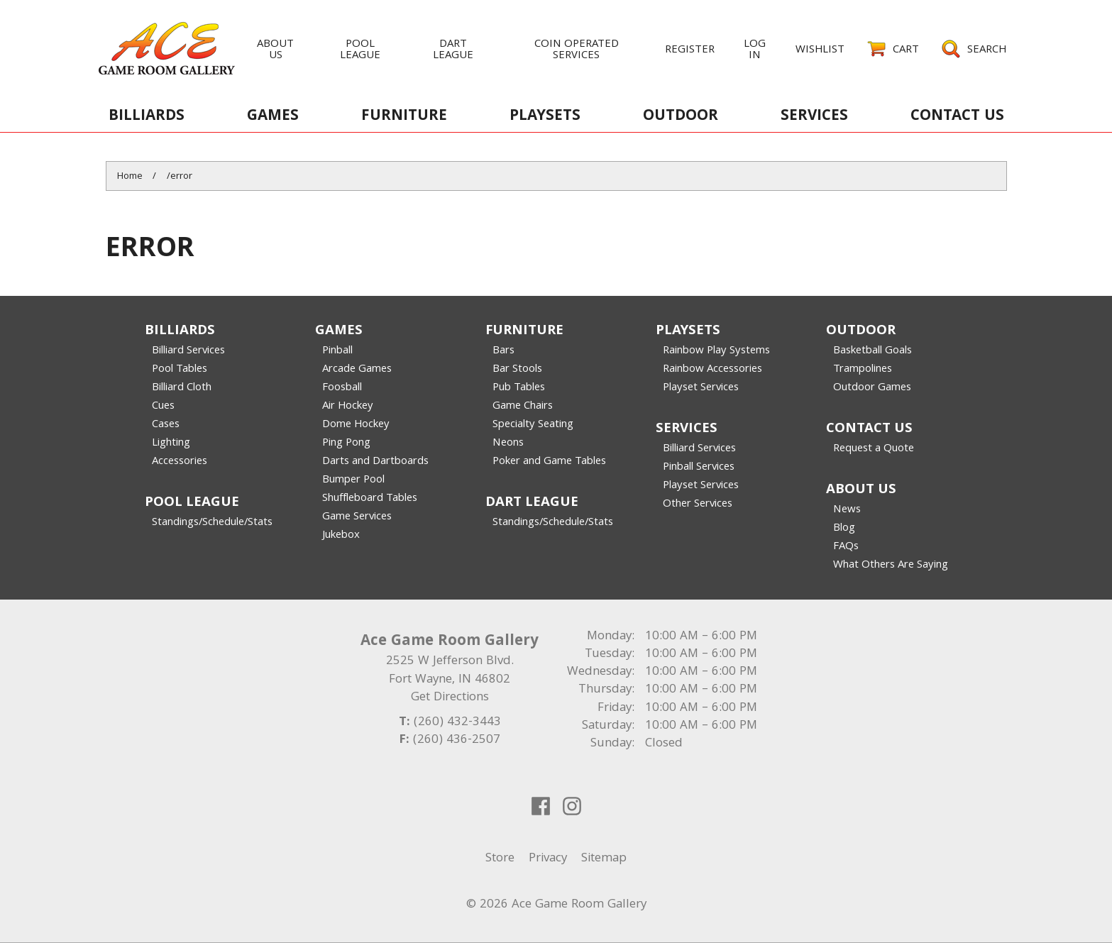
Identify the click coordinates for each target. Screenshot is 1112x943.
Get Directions (450, 698)
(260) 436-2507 (456, 740)
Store (499, 859)
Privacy (548, 859)
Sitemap (604, 859)
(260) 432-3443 (457, 722)
